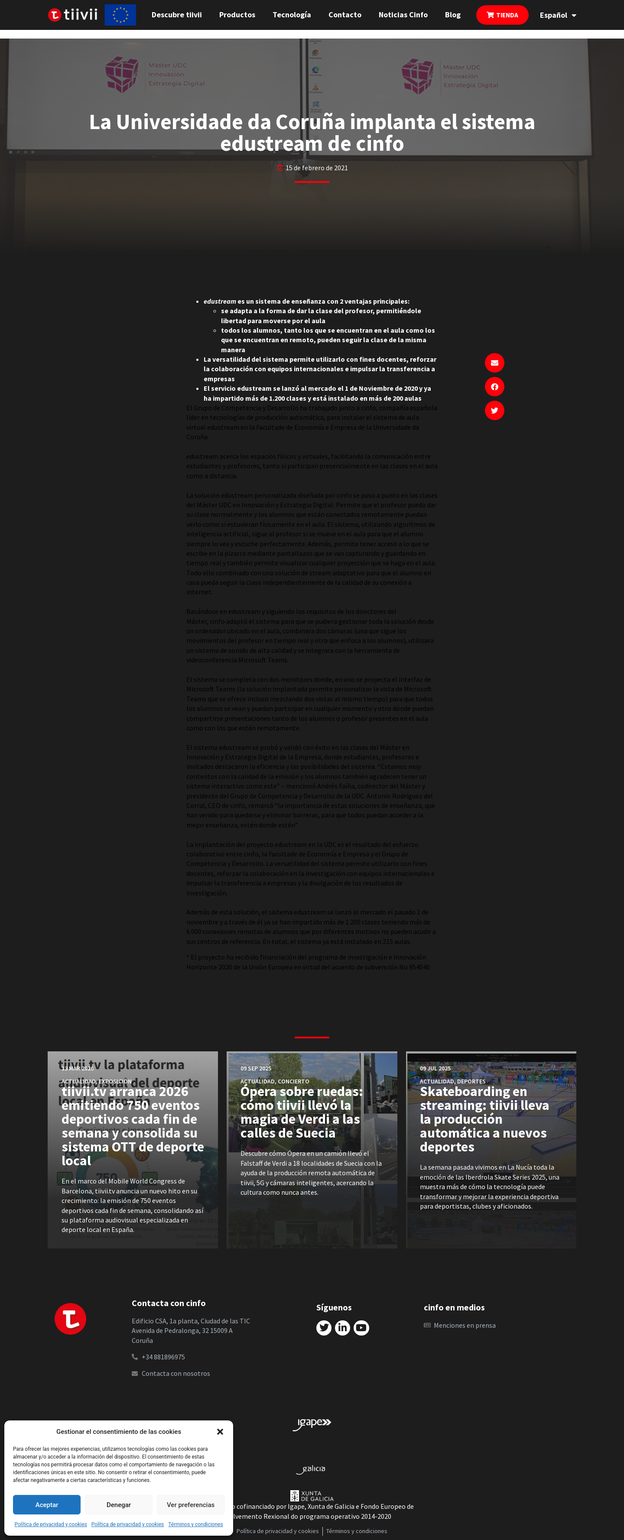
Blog (453, 14)
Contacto (344, 14)
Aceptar (47, 1505)
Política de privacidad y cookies (50, 1524)
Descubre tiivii (177, 14)
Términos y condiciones (195, 1524)
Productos (237, 14)
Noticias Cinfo (403, 14)
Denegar (119, 1505)
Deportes (471, 1081)
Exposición (115, 1081)
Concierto (293, 1081)
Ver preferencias (190, 1505)
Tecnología (292, 14)
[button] (220, 1431)
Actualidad (79, 1081)
